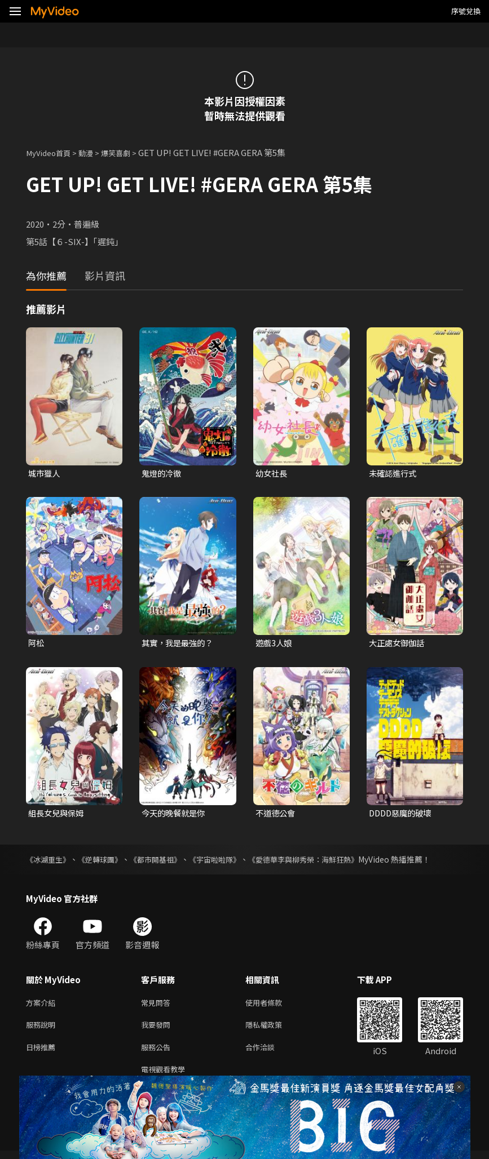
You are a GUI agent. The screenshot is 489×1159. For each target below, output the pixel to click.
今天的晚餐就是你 (175, 814)
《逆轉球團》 (105, 861)
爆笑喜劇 (127, 152)
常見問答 (158, 1005)
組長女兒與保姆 (57, 814)
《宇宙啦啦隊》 (227, 861)
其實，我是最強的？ (180, 644)
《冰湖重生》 (49, 861)
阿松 (36, 644)
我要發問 (158, 1029)
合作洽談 (269, 1053)
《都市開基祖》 (164, 861)
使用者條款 (273, 1005)
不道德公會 (276, 814)
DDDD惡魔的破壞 (402, 814)
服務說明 (43, 1029)
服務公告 (158, 1053)
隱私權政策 (273, 1029)
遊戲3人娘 (274, 644)
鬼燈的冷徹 (163, 473)
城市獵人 (45, 473)
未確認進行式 (394, 473)
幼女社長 (272, 473)
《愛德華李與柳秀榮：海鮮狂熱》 (322, 861)
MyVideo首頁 (51, 152)
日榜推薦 (43, 1053)
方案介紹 (43, 1005)
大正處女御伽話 (398, 644)
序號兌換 (466, 11)
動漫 (93, 152)
